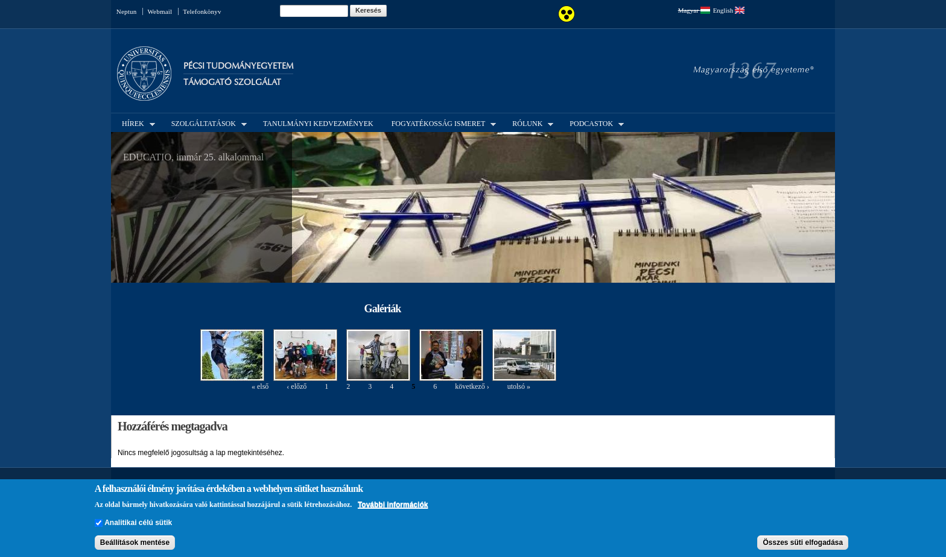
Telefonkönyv (202, 11)
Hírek (135, 123)
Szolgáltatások (205, 123)
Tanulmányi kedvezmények (318, 123)
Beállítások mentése (135, 542)
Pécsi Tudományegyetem (238, 66)
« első (260, 386)
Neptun (126, 11)
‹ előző (296, 386)
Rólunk (529, 123)
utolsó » (518, 386)
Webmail (159, 11)
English (728, 10)
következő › (472, 386)
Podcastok (593, 123)
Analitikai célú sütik (138, 522)
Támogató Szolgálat (232, 82)
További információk (393, 504)
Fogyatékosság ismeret (440, 123)
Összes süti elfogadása (803, 542)
